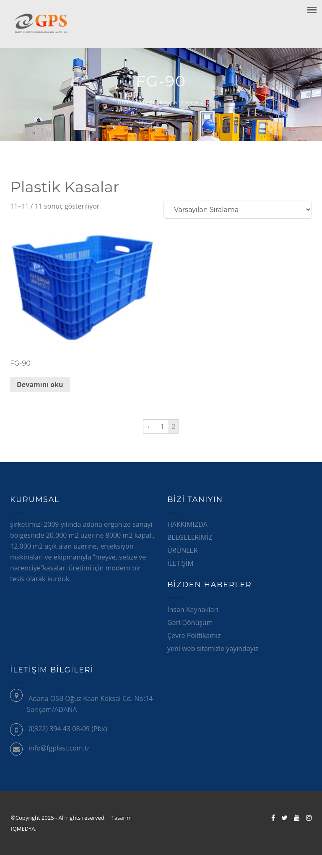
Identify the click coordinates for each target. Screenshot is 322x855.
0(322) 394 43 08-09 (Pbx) (68, 728)
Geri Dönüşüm (190, 622)
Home (126, 102)
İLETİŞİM (180, 563)
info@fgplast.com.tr (59, 748)
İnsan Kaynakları (192, 609)
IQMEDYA (26, 828)
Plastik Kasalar (160, 102)
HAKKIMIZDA (187, 524)
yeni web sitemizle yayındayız (212, 648)
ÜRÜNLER (182, 550)
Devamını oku (40, 384)
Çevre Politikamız (194, 635)
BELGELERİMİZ (190, 537)
